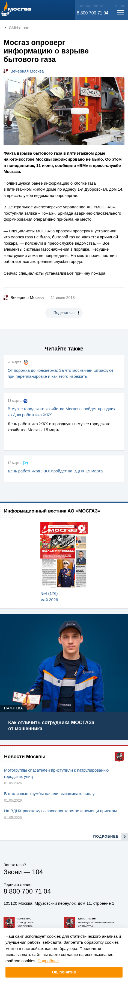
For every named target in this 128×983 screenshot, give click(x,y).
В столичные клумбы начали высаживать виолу (49, 793)
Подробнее (48, 960)
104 (37, 872)
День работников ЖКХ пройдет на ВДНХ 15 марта (55, 471)
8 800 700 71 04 (92, 13)
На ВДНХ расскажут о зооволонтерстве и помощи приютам (60, 810)
